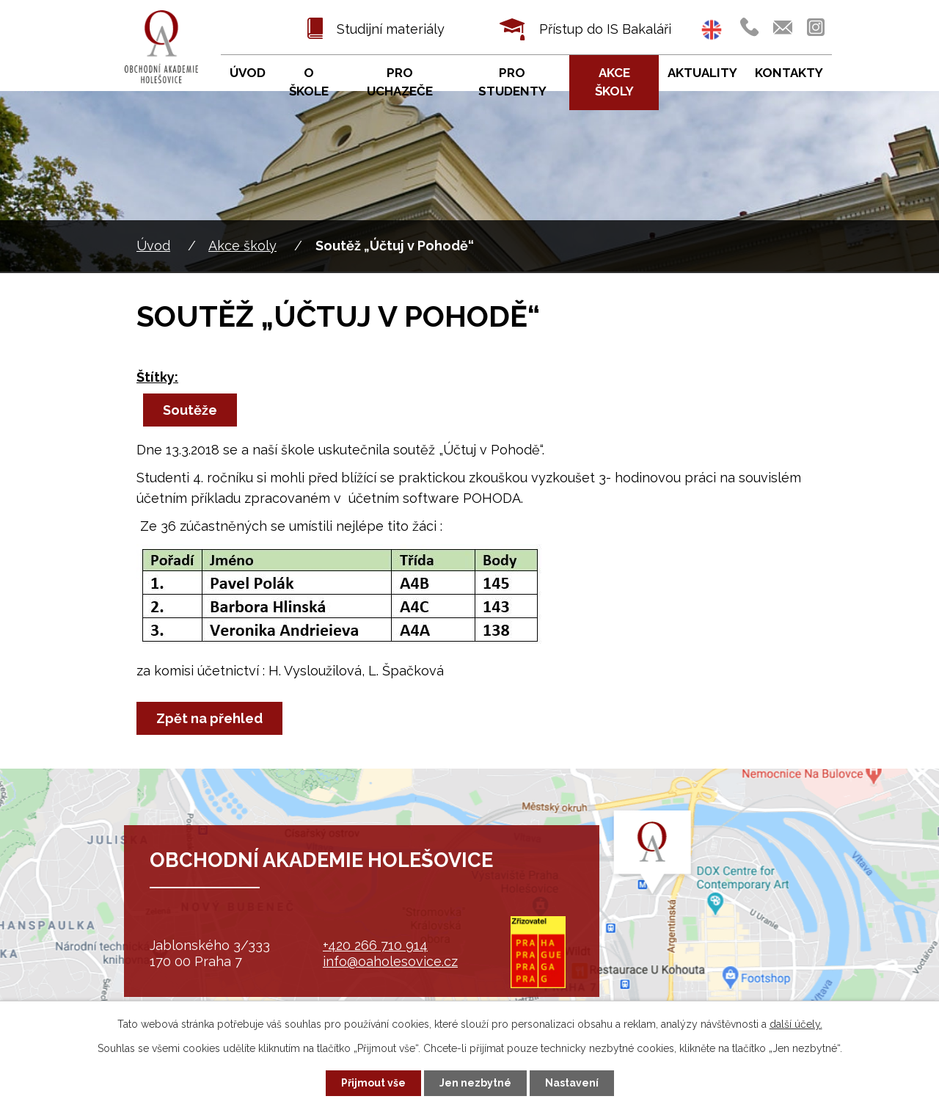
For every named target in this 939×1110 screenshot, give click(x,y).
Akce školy (242, 245)
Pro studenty (512, 82)
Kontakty (789, 72)
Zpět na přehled (209, 718)
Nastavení (572, 1083)
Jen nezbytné (475, 1083)
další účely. (796, 1024)
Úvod (153, 245)
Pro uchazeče (400, 82)
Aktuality (702, 72)
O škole (309, 82)
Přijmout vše (373, 1083)
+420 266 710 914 (375, 945)
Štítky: (157, 377)
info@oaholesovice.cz (390, 961)
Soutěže (190, 410)
